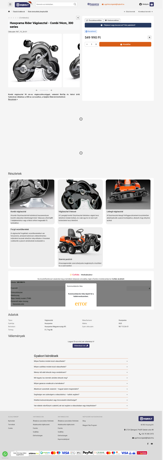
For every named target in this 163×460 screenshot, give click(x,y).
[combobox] (56, 4)
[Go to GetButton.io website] (5, 458)
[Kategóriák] (10, 4)
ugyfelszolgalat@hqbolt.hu (114, 4)
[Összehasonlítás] (94, 20)
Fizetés (35, 428)
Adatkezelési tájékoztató (41, 424)
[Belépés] (144, 4)
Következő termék (145, 11)
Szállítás (36, 432)
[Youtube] (152, 444)
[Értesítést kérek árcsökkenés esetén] (149, 37)
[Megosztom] (78, 18)
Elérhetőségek (37, 435)
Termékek (11, 424)
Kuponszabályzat (63, 439)
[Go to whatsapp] (5, 454)
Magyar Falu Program (90, 425)
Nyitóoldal (11, 421)
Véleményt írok (81, 346)
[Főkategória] (9, 12)
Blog (84, 421)
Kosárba (125, 44)
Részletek (13, 99)
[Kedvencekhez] (112, 20)
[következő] (51, 90)
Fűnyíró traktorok (19, 11)
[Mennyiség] (91, 44)
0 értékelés (24, 18)
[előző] (36, 90)
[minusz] (87, 44)
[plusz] (96, 44)
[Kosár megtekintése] (152, 4)
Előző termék (129, 11)
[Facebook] (148, 444)
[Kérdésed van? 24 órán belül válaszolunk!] (118, 25)
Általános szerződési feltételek (43, 421)
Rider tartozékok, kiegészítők (38, 11)
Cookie (10, 428)
